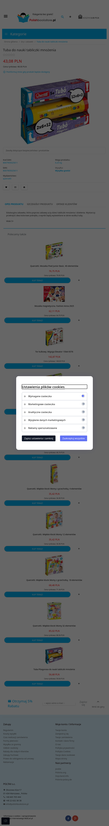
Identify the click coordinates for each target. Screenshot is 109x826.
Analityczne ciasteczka (40, 412)
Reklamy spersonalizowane (42, 428)
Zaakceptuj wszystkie (73, 438)
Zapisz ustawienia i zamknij (38, 438)
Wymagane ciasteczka (40, 396)
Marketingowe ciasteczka (41, 404)
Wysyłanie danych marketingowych (47, 420)
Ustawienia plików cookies (43, 387)
